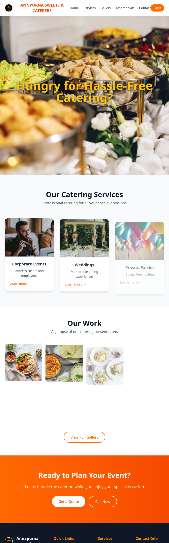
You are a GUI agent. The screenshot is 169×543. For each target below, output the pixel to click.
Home (74, 8)
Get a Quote (68, 501)
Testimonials (125, 8)
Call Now (102, 501)
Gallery (105, 8)
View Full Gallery (84, 437)
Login (157, 8)
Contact (145, 8)
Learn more (20, 285)
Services (90, 8)
